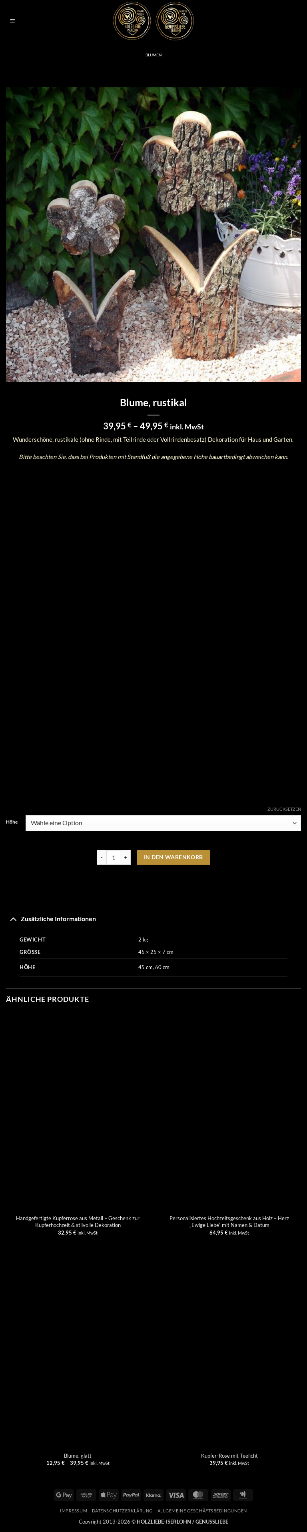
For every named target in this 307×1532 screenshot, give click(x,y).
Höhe (12, 822)
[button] (12, 21)
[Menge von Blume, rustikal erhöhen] (126, 857)
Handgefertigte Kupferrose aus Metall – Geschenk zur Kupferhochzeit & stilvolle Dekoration (78, 1221)
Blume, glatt (78, 1455)
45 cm (145, 967)
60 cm (162, 967)
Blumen (154, 54)
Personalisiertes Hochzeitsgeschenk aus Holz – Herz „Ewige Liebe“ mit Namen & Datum (229, 1221)
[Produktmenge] (113, 857)
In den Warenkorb (173, 857)
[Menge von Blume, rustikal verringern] (101, 857)
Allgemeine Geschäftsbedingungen (202, 1510)
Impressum (73, 1510)
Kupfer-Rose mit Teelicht (229, 1455)
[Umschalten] (13, 918)
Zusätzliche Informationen (51, 918)
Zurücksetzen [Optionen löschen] (284, 809)
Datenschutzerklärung (122, 1510)
